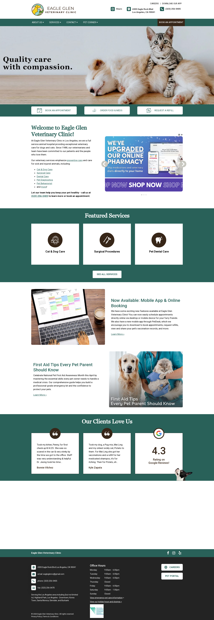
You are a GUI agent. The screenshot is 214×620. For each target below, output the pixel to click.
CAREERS (154, 3)
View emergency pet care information (106, 598)
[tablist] (144, 195)
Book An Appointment (171, 22)
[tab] (141, 195)
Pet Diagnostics (45, 179)
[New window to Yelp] (180, 553)
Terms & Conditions (50, 616)
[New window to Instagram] (174, 553)
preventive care (75, 160)
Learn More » (117, 334)
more (44, 186)
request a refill (160, 110)
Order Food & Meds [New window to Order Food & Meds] (107, 110)
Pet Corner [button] (90, 22)
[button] (179, 135)
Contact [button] (72, 22)
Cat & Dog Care (44, 169)
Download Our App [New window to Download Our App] (172, 3)
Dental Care (43, 176)
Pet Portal (172, 576)
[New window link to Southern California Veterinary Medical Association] (97, 611)
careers (172, 567)
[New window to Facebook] (168, 553)
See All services (107, 274)
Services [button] (55, 22)
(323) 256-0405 (39, 196)
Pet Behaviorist (44, 183)
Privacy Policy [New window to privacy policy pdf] (36, 616)
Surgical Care (43, 173)
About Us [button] (38, 22)
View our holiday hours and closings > (106, 602)
